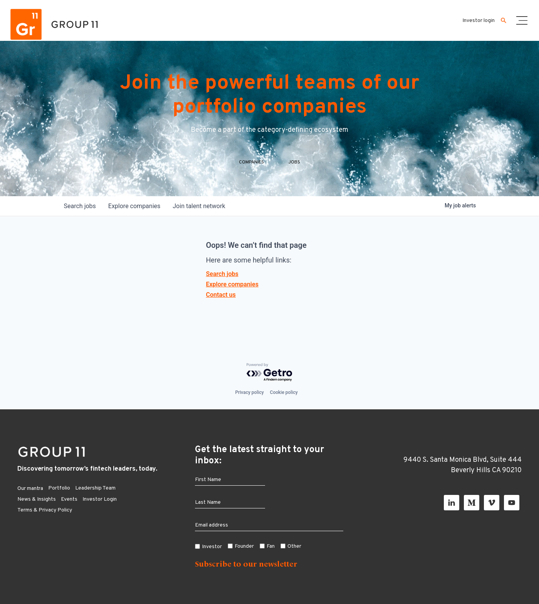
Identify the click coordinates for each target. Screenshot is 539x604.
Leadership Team (95, 488)
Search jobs (222, 274)
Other (294, 546)
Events (69, 499)
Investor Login (99, 499)
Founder (244, 546)
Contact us (221, 294)
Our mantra (30, 488)
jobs (80, 206)
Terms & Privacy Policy (44, 510)
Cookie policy (284, 392)
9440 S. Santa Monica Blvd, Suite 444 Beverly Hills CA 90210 (462, 465)
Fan (271, 546)
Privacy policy (249, 392)
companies (134, 206)
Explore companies (232, 284)
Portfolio (59, 488)
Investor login (478, 20)
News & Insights (36, 499)
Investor (212, 546)
